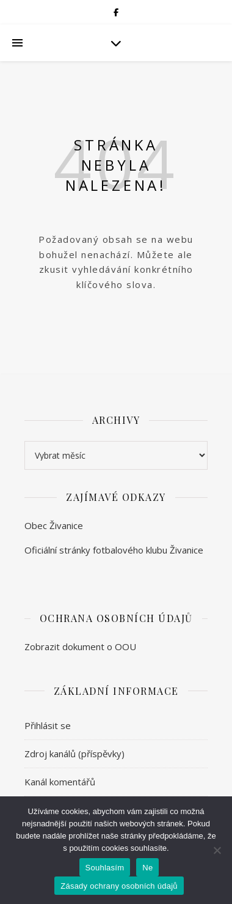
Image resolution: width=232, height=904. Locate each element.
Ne (147, 867)
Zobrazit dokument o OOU (80, 646)
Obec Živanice (53, 525)
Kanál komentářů (59, 782)
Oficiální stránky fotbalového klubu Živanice (113, 550)
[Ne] (217, 850)
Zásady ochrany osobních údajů (119, 886)
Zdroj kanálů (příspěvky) (74, 753)
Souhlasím (105, 867)
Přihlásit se (47, 725)
